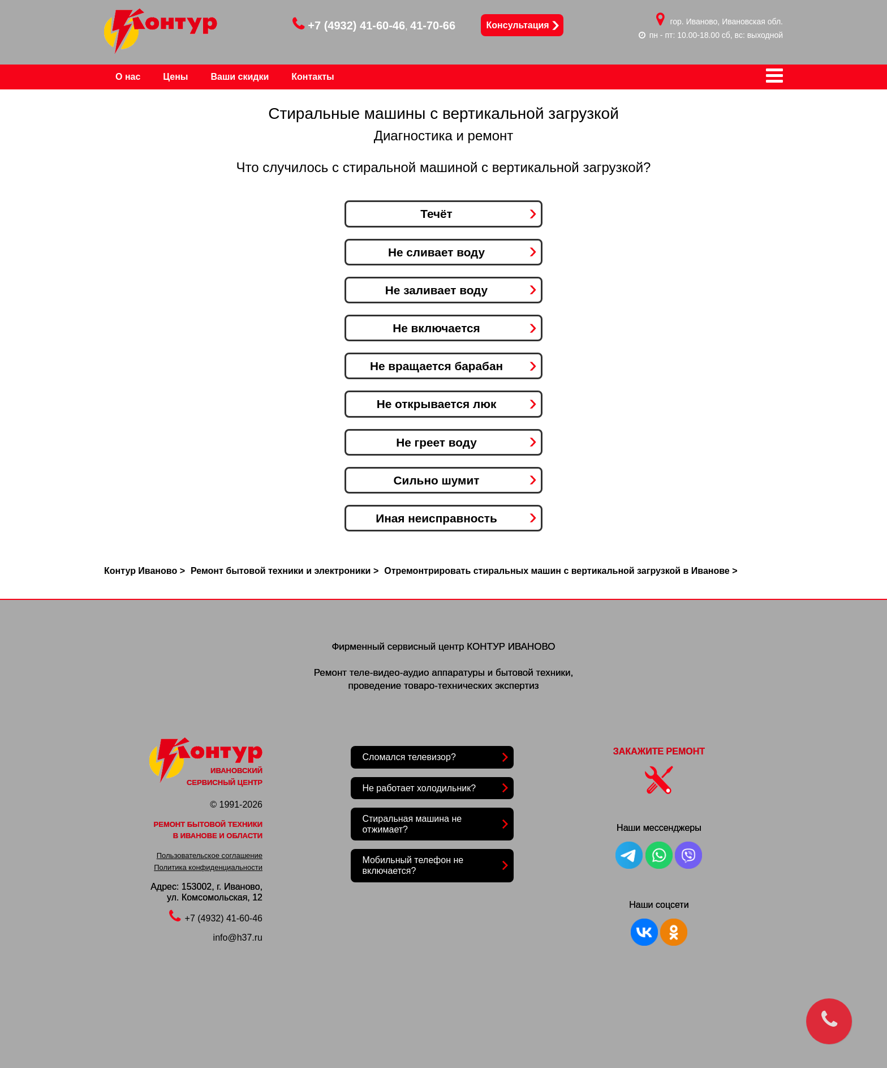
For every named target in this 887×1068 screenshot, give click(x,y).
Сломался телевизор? (408, 757)
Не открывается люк (437, 403)
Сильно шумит (437, 480)
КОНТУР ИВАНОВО (511, 646)
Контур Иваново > (144, 571)
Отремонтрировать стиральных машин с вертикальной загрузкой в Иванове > (560, 571)
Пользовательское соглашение (209, 855)
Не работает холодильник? (419, 788)
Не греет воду (436, 442)
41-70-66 (432, 25)
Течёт (436, 213)
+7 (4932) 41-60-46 (348, 25)
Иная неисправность (436, 518)
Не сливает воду (436, 252)
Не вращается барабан (436, 365)
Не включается (436, 327)
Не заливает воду (436, 290)
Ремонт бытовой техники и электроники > (284, 571)
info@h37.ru (237, 937)
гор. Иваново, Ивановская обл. (726, 21)
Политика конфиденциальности (208, 867)
